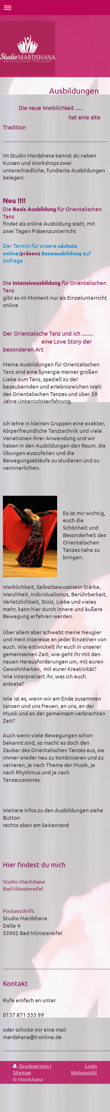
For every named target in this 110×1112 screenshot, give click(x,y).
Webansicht (84, 1072)
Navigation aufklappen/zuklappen (55, 7)
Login (91, 1066)
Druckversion (31, 1066)
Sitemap (22, 1072)
